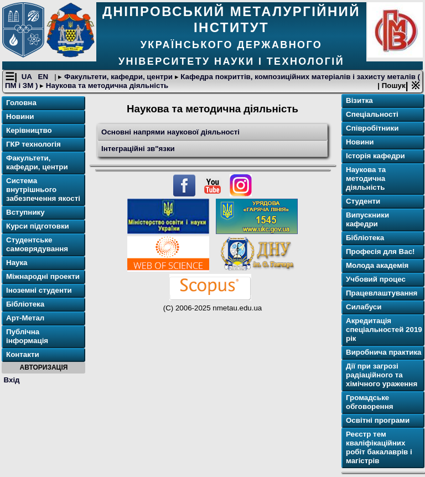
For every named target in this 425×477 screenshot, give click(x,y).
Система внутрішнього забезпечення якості (43, 190)
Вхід (12, 380)
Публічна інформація (27, 336)
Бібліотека (25, 304)
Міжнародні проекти (43, 276)
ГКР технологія (33, 144)
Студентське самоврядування (37, 244)
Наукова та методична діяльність (106, 85)
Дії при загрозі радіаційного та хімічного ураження (381, 375)
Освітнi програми (378, 420)
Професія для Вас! (380, 251)
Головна (21, 102)
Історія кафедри (375, 156)
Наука (17, 262)
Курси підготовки (37, 226)
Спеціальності (372, 114)
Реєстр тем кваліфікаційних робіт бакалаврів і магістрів (379, 447)
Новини (20, 116)
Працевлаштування (381, 293)
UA (28, 76)
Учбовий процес (376, 279)
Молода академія (377, 265)
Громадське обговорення (369, 402)
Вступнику (25, 212)
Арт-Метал (25, 318)
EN (44, 76)
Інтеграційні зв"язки (138, 148)
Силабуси (363, 307)
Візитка (359, 100)
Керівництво (29, 130)
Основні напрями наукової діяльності (170, 132)
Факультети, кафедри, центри (118, 76)
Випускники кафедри (367, 219)
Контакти (22, 354)
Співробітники (372, 128)
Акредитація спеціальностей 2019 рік (384, 330)
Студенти (363, 201)
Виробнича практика (384, 352)
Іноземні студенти (39, 290)
